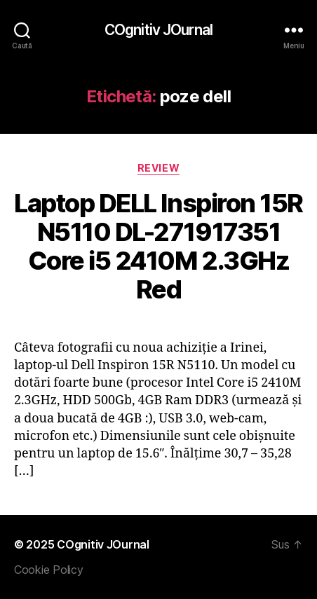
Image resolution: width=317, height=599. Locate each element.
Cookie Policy (48, 570)
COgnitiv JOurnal (158, 29)
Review (158, 168)
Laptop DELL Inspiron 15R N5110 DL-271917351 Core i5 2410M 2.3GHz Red (158, 246)
